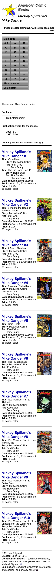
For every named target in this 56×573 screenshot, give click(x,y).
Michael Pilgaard (12, 564)
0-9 (6, 43)
